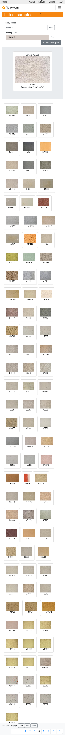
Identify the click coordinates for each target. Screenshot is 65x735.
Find (51, 28)
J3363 (28, 410)
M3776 (29, 502)
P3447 (45, 502)
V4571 (45, 171)
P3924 (46, 299)
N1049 (46, 244)
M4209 (13, 226)
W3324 (29, 318)
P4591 (12, 152)
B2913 (45, 686)
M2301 (12, 115)
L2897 (28, 686)
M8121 (29, 667)
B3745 (28, 373)
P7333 (11, 557)
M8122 (29, 631)
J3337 (12, 594)
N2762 (12, 502)
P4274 (41, 483)
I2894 (28, 704)
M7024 (49, 612)
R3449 (12, 483)
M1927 (45, 115)
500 (27, 725)
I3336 (26, 557)
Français (31, 2)
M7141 (29, 134)
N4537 (12, 244)
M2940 (29, 428)
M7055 (29, 465)
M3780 (43, 557)
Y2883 (12, 686)
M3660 (45, 152)
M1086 (12, 134)
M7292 (46, 263)
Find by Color (11, 32)
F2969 (30, 612)
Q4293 (45, 373)
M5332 (27, 207)
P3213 (45, 594)
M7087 (29, 594)
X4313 (12, 373)
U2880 (12, 667)
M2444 (30, 244)
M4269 (49, 226)
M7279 (29, 520)
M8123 (29, 649)
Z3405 (12, 189)
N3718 (45, 520)
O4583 (46, 189)
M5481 (45, 575)
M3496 (13, 447)
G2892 (45, 704)
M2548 (46, 465)
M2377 (12, 575)
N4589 (28, 152)
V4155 (28, 391)
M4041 (29, 281)
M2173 (44, 207)
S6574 (27, 483)
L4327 (28, 355)
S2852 (12, 263)
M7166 (12, 631)
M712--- (47, 447)
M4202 (31, 226)
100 (21, 725)
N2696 (12, 171)
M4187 (45, 281)
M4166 (46, 134)
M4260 (13, 299)
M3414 (29, 575)
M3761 (30, 299)
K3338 (45, 410)
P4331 (12, 355)
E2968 (12, 612)
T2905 (12, 649)
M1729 (12, 539)
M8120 (46, 649)
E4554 (28, 189)
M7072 (29, 539)
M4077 (12, 428)
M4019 (29, 263)
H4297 (28, 115)
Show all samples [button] (51, 42)
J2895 (12, 704)
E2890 (12, 723)
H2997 (45, 336)
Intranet (4, 2)
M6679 (30, 447)
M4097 (12, 281)
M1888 (45, 667)
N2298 (45, 391)
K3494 (46, 355)
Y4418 (45, 318)
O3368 (45, 539)
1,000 (34, 725)
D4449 (12, 318)
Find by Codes (10, 23)
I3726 (12, 410)
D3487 (12, 465)
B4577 (28, 171)
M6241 (29, 336)
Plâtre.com (10, 7)
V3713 (12, 391)
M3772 (45, 428)
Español (52, 2)
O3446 (12, 520)
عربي (61, 2)
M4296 (11, 207)
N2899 (45, 631)
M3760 (12, 336)
